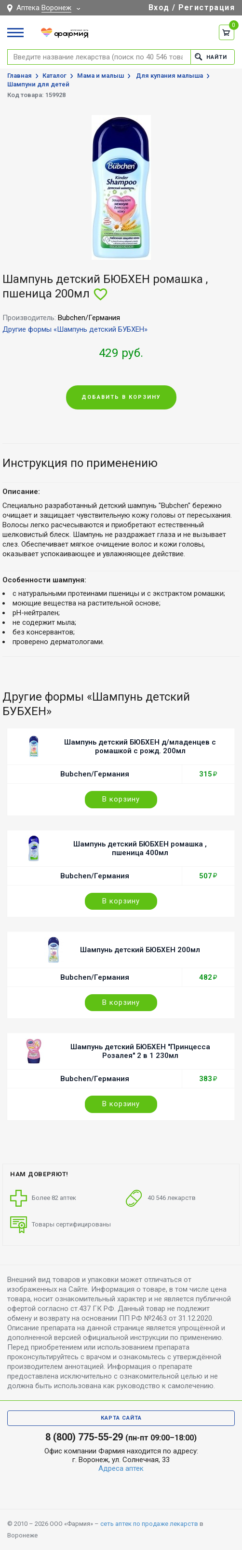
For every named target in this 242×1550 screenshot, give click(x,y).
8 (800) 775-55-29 (84, 1437)
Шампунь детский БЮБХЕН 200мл (140, 949)
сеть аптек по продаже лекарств (149, 1523)
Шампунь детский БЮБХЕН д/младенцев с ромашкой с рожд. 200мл (140, 746)
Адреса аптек (121, 1468)
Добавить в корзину (121, 397)
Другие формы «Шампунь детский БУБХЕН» (75, 329)
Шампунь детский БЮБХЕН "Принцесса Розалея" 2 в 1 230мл (140, 1051)
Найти (211, 56)
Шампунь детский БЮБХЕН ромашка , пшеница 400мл (140, 848)
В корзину (121, 799)
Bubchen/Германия (94, 774)
